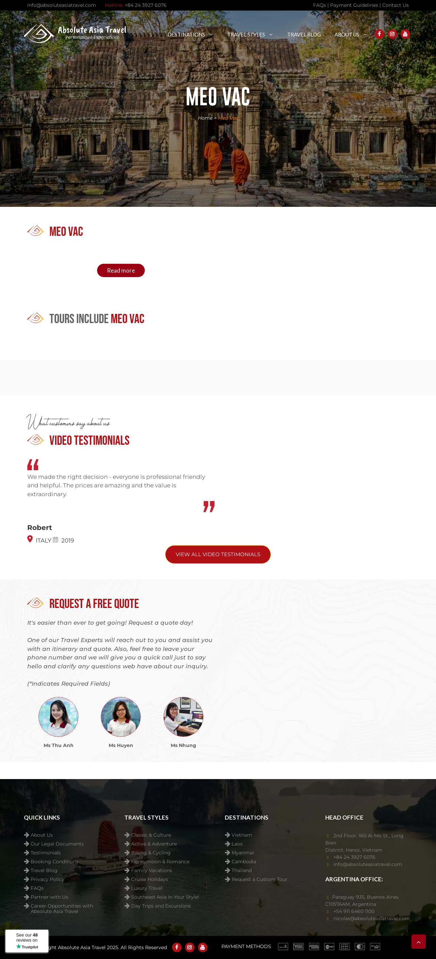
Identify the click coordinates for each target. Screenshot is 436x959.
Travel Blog (304, 34)
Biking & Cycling (151, 853)
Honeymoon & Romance (160, 862)
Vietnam (242, 835)
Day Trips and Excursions (161, 906)
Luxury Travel (146, 888)
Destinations (194, 34)
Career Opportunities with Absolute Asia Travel (62, 906)
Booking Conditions (54, 862)
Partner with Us (49, 897)
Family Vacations (151, 870)
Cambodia (244, 862)
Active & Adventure (154, 844)
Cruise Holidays (149, 879)
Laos (237, 844)
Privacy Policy (47, 879)
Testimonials (46, 853)
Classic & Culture (151, 835)
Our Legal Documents (57, 844)
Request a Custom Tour (259, 879)
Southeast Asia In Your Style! (165, 897)
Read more (121, 270)
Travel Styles (253, 34)
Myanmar (243, 853)
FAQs (37, 888)
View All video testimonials (218, 554)
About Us (354, 34)
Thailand (242, 870)
